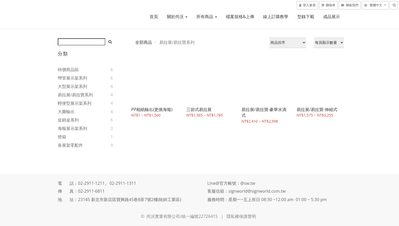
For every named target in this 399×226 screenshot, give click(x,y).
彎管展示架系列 (72, 78)
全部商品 (143, 42)
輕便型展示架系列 (74, 103)
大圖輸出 (66, 111)
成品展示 (331, 16)
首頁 (154, 16)
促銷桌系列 (68, 120)
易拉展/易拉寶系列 (75, 95)
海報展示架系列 (72, 128)
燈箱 (62, 137)
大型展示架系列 (72, 86)
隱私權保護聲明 (241, 216)
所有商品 (206, 16)
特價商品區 (68, 69)
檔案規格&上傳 (240, 16)
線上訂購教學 (275, 16)
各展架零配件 (70, 145)
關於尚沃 (177, 16)
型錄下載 (305, 16)
